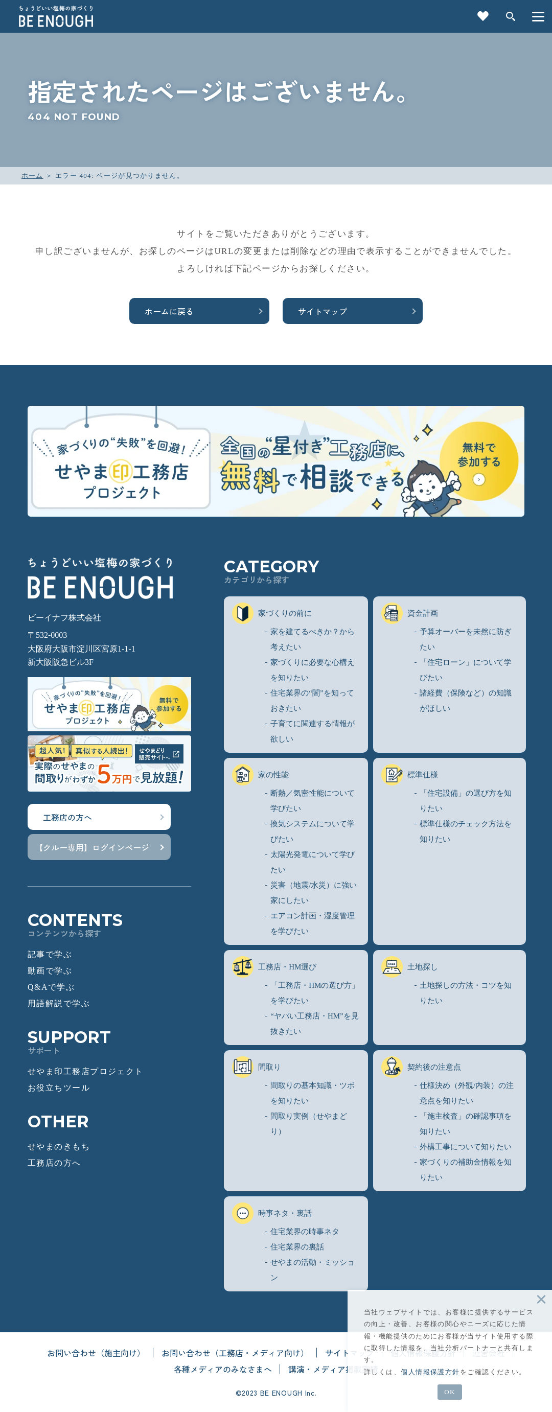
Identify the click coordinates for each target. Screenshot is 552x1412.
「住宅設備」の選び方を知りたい (466, 801)
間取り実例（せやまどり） (308, 1124)
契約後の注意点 (421, 1067)
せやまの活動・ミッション (312, 1270)
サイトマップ (322, 311)
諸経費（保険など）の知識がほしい (466, 700)
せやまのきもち (59, 1146)
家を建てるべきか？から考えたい (312, 639)
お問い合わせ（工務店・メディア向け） (235, 1353)
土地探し (409, 967)
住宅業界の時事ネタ (304, 1232)
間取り (256, 1067)
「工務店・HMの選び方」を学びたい (314, 993)
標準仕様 (409, 774)
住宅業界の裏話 (297, 1247)
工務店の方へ (67, 817)
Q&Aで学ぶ (51, 987)
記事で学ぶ (50, 954)
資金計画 (409, 613)
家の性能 (260, 774)
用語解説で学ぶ (59, 1003)
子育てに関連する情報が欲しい (312, 731)
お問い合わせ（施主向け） (96, 1353)
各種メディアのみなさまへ (223, 1369)
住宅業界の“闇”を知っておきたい (312, 700)
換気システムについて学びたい (312, 831)
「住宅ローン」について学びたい (466, 670)
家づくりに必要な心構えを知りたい (312, 670)
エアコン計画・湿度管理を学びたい (312, 923)
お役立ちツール (59, 1087)
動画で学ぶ (50, 970)
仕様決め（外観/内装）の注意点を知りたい (467, 1093)
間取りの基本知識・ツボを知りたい (312, 1093)
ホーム (32, 175)
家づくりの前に (272, 613)
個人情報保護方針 (430, 1372)
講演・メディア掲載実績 (333, 1369)
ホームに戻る (169, 311)
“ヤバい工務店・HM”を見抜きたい (314, 1023)
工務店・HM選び (274, 967)
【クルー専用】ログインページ (92, 847)
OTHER (58, 1121)
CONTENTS (109, 924)
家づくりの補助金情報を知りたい (466, 1170)
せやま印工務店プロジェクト (86, 1071)
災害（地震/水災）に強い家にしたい (313, 893)
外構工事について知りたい (466, 1147)
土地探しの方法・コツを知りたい (466, 993)
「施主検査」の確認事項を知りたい (466, 1124)
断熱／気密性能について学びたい (312, 801)
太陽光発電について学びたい (312, 862)
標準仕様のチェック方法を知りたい (466, 831)
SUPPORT (109, 1041)
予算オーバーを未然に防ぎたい (466, 639)
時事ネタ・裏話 (272, 1213)
